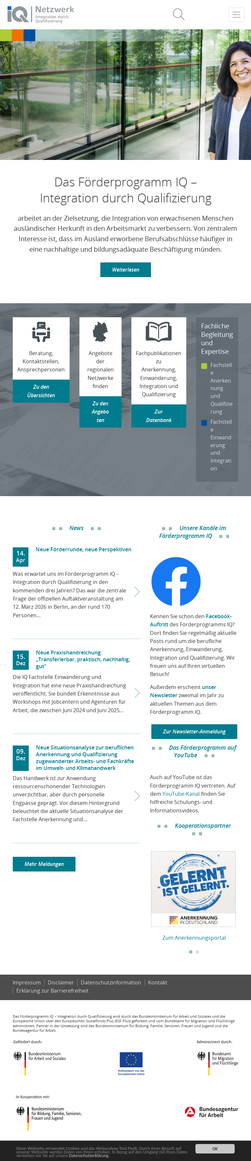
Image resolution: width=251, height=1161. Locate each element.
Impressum (27, 982)
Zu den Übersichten (41, 391)
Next (243, 893)
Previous (145, 893)
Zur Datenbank (159, 415)
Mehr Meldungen (44, 864)
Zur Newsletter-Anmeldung (194, 731)
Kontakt (157, 982)
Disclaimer (61, 982)
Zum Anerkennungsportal (194, 937)
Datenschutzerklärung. (89, 1155)
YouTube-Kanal (181, 793)
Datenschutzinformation (111, 982)
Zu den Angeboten (100, 412)
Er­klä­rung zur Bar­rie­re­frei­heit (52, 990)
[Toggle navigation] (236, 14)
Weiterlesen (125, 269)
